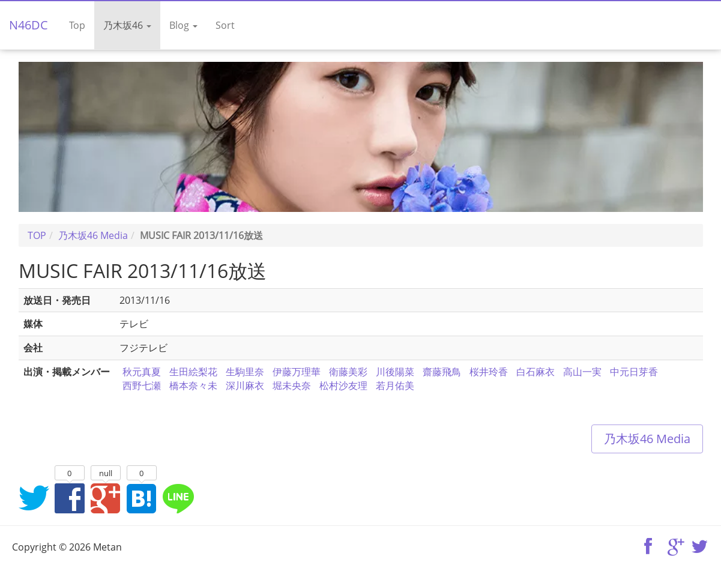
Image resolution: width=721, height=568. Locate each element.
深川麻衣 (245, 385)
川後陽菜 (395, 371)
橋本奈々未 (193, 385)
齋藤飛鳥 (442, 371)
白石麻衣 (535, 371)
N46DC (28, 25)
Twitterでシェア (34, 498)
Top (77, 25)
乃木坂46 (127, 25)
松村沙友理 (343, 385)
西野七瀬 (141, 385)
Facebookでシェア (70, 498)
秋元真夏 (141, 371)
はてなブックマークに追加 (142, 498)
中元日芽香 (634, 371)
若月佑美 (395, 385)
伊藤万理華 (297, 371)
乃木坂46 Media (647, 439)
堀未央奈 (292, 385)
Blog (183, 25)
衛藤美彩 (348, 371)
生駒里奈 (245, 371)
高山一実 (582, 371)
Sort (225, 25)
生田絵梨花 (193, 371)
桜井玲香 (488, 371)
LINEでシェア (178, 498)
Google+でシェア (106, 498)
